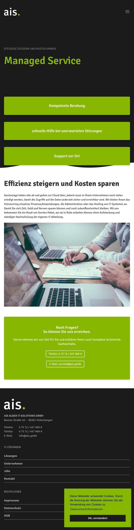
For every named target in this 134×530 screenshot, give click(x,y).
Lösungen (10, 456)
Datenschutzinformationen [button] (86, 509)
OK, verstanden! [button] (97, 518)
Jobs (7, 471)
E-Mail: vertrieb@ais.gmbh (65, 364)
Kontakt (9, 479)
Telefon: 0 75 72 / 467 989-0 (65, 354)
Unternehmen (13, 463)
